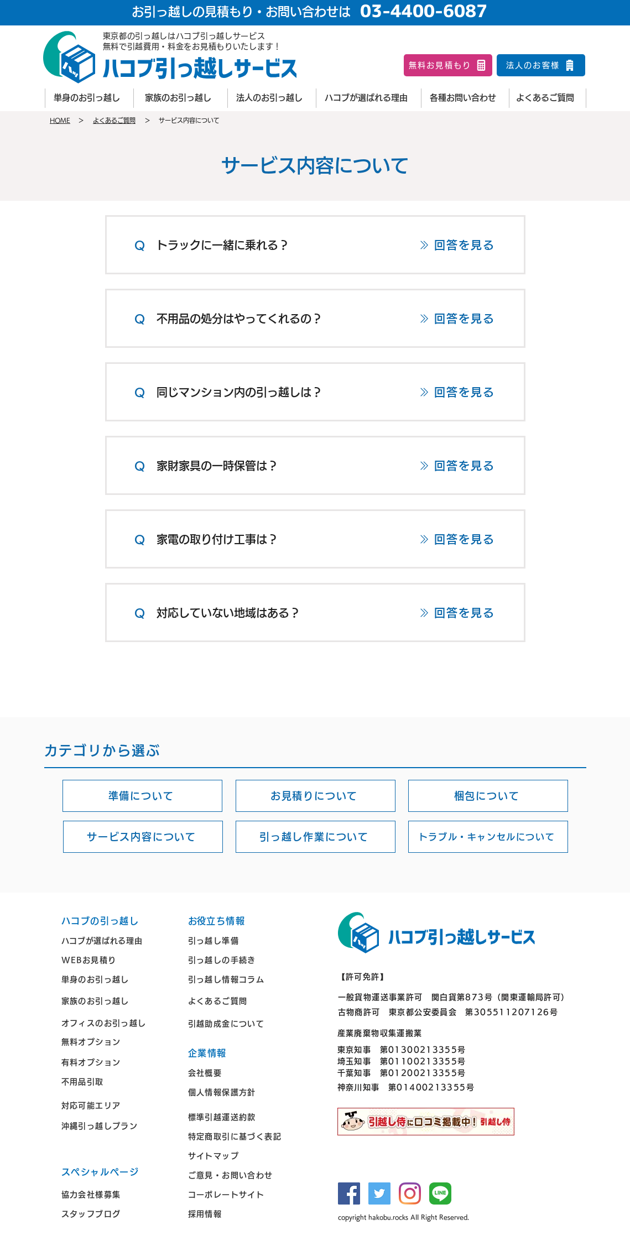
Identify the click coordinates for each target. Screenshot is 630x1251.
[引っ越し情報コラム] (243, 979)
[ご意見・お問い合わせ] (243, 1175)
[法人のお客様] (541, 65)
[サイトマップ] (243, 1156)
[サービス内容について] (143, 837)
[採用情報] (243, 1214)
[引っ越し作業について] (315, 837)
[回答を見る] (457, 245)
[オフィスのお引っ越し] (116, 1023)
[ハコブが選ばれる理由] (368, 98)
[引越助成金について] (243, 1023)
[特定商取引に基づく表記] (243, 1136)
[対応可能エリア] (116, 1106)
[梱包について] (488, 796)
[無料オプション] (116, 1041)
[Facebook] (349, 1193)
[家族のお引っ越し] (180, 98)
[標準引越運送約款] (243, 1117)
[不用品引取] (116, 1082)
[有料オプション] (116, 1062)
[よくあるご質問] (547, 98)
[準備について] (142, 796)
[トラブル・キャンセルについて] (488, 837)
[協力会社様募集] (116, 1195)
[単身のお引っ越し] (89, 98)
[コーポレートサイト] (243, 1195)
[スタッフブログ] (116, 1214)
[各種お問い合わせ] (465, 98)
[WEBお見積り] (116, 960)
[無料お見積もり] (448, 65)
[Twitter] (379, 1193)
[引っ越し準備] (243, 941)
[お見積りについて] (315, 796)
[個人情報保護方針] (243, 1092)
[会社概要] (243, 1073)
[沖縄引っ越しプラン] (116, 1126)
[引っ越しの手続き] (243, 960)
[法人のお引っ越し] (271, 98)
